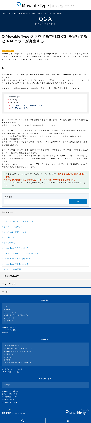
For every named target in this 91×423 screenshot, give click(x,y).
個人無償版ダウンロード (11, 402)
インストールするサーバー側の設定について (21, 253)
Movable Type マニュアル (13, 346)
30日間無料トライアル (11, 397)
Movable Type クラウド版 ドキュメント (18, 348)
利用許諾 (7, 385)
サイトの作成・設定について (14, 232)
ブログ (6, 306)
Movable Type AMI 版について (15, 264)
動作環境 (7, 360)
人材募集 (6, 333)
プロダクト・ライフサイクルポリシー (17, 315)
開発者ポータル (9, 354)
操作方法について (9, 237)
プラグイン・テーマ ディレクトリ (14, 369)
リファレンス (8, 357)
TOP (3, 13)
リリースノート (9, 318)
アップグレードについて (12, 227)
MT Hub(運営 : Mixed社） (12, 372)
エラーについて (8, 243)
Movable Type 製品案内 (11, 391)
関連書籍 (7, 309)
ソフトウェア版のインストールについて (19, 221)
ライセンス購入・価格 (10, 394)
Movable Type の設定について (15, 248)
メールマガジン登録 (10, 330)
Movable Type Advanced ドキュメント (17, 351)
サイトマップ (8, 321)
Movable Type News (10, 327)
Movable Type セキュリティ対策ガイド (18, 363)
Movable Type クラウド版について (17, 259)
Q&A (9, 13)
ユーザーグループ (10, 312)
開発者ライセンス (9, 400)
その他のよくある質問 (11, 269)
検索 (78, 201)
